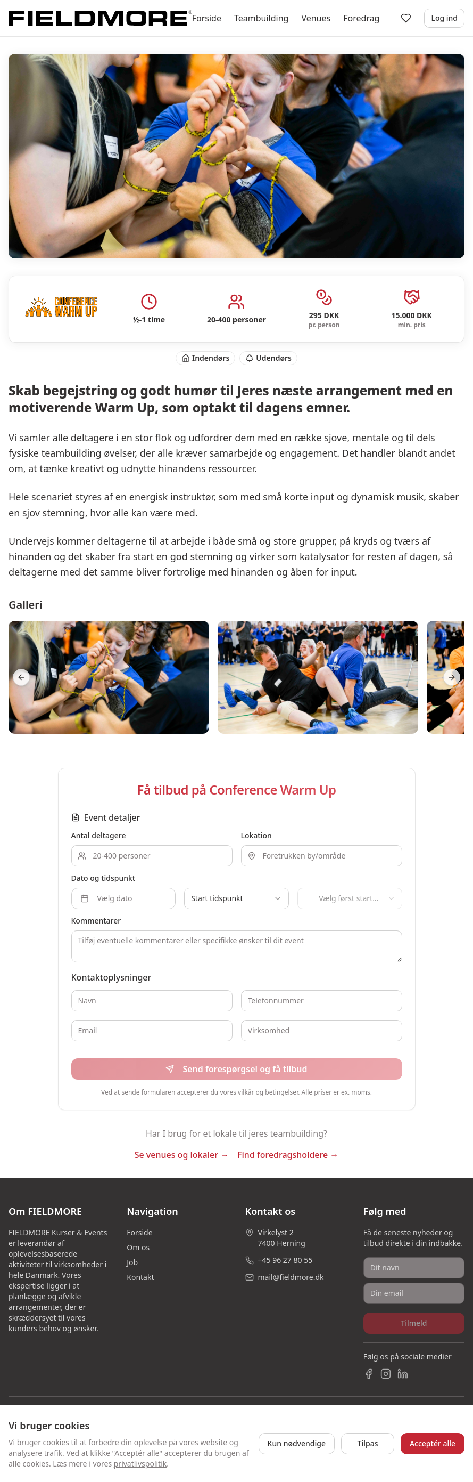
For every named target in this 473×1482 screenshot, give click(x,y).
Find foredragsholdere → (287, 1155)
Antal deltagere (98, 835)
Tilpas (368, 1443)
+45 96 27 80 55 (285, 1260)
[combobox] (236, 898)
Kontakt (140, 1277)
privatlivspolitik (140, 1464)
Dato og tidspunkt (103, 878)
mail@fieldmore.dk (291, 1277)
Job (132, 1262)
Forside (206, 18)
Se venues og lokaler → (182, 1155)
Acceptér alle (432, 1443)
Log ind (444, 18)
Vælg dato (106, 898)
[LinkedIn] (402, 1373)
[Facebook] (368, 1373)
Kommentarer (96, 921)
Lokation (256, 835)
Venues (315, 18)
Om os (138, 1247)
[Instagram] (385, 1373)
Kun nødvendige (297, 1443)
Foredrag (361, 18)
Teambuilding (261, 18)
